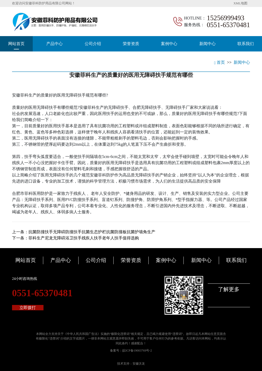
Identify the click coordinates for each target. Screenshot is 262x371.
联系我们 (245, 43)
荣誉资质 (131, 43)
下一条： (75, 238)
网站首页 (16, 43)
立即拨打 (27, 307)
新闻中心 (207, 43)
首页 (219, 62)
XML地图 (240, 3)
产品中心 (54, 43)
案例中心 (169, 43)
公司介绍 (93, 43)
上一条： (83, 232)
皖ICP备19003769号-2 (137, 350)
